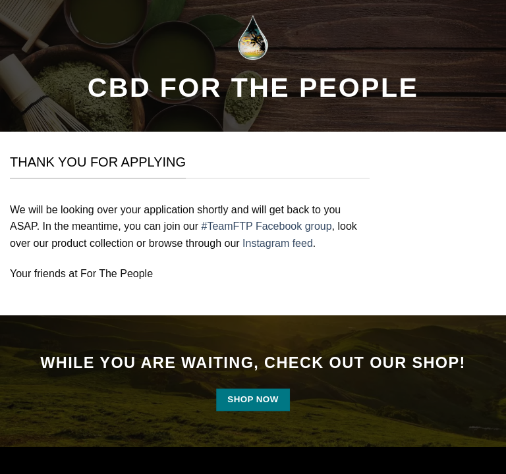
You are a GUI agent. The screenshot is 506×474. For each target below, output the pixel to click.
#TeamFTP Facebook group (267, 226)
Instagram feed (277, 243)
